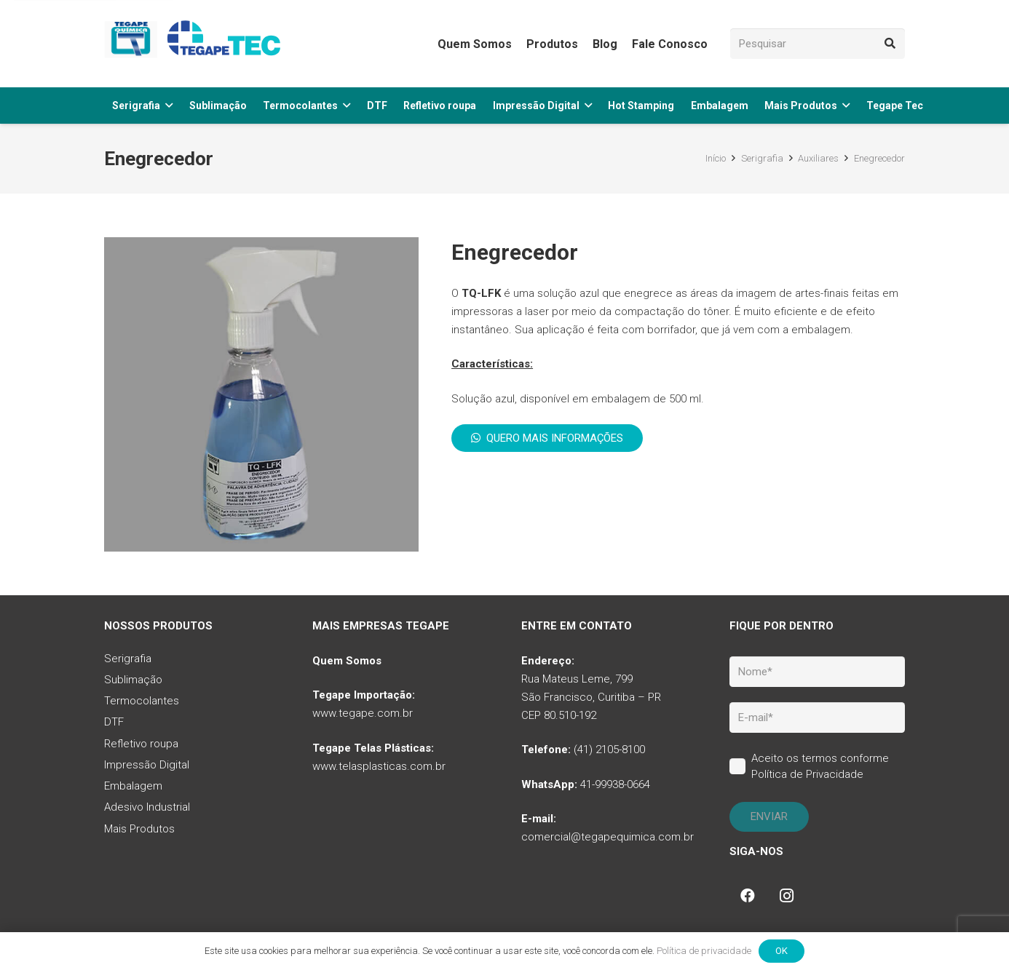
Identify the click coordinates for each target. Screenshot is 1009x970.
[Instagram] (787, 896)
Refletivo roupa (141, 743)
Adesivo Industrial (147, 807)
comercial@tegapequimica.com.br (607, 836)
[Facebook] (747, 896)
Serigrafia (127, 658)
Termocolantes (141, 700)
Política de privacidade (704, 950)
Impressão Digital (146, 764)
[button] (169, 106)
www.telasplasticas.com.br (379, 766)
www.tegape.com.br (362, 713)
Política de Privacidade (807, 774)
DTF (114, 721)
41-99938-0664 (615, 784)
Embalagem (133, 785)
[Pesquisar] (817, 43)
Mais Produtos (139, 828)
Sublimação (133, 679)
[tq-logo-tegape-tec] (195, 43)
